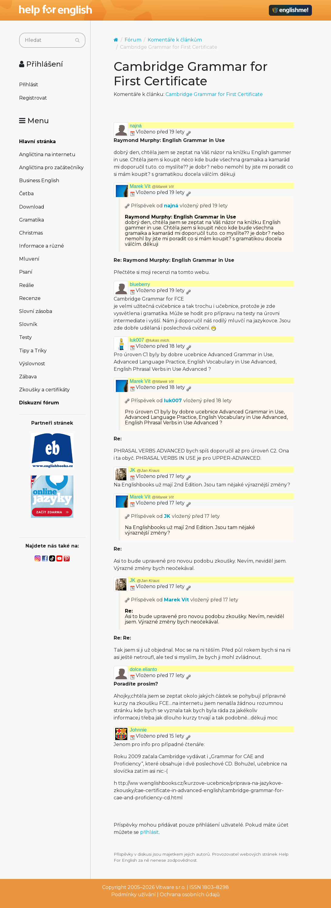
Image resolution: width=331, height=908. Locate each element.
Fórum (133, 40)
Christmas (31, 233)
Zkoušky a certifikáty (44, 390)
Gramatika (31, 220)
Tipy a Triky (33, 351)
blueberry (140, 284)
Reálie (26, 285)
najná (136, 125)
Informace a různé (41, 246)
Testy (25, 337)
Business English (39, 180)
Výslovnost (32, 364)
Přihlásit (28, 84)
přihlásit (149, 832)
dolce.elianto (143, 669)
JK (144, 470)
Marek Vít (152, 186)
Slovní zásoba (35, 311)
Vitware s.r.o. (171, 887)
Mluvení (29, 259)
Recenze (30, 298)
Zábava (28, 377)
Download (31, 207)
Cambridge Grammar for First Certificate (214, 94)
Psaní (25, 272)
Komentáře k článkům (175, 40)
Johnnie (138, 729)
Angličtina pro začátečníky (51, 167)
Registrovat (33, 98)
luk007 (150, 340)
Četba (26, 193)
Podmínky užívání (133, 894)
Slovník (28, 324)
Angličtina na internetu (47, 154)
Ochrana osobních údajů (190, 894)
